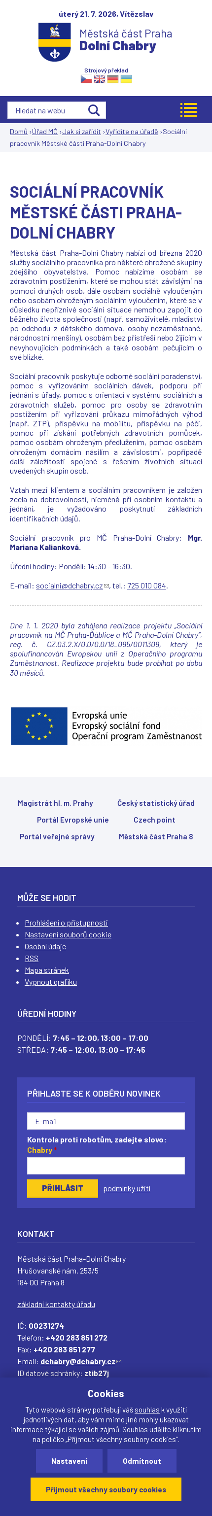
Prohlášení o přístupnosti (66, 922)
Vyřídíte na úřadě (132, 131)
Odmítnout (142, 1460)
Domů (19, 131)
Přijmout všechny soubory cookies (106, 1489)
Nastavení (69, 1460)
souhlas (147, 1409)
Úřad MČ (45, 131)
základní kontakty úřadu (56, 1304)
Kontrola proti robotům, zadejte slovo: (97, 1144)
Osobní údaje (45, 946)
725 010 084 (146, 585)
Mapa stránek (47, 969)
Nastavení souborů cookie (68, 934)
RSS (31, 958)
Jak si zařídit (81, 131)
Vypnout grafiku (51, 981)
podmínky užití (126, 1188)
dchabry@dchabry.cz (80, 1361)
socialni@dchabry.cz (72, 585)
